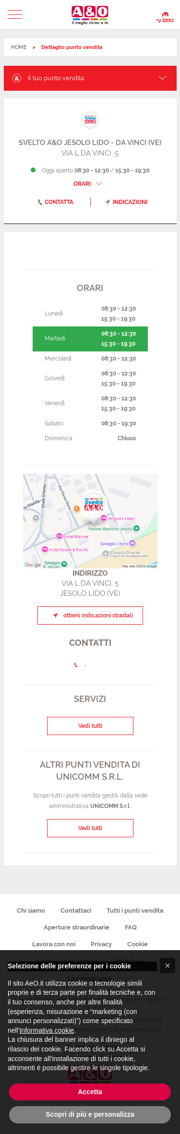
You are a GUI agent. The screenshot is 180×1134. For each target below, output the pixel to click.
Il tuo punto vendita (47, 78)
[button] (15, 14)
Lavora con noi (53, 944)
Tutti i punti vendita (135, 910)
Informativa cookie (46, 1030)
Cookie (137, 944)
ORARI (89, 184)
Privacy (101, 944)
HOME (19, 47)
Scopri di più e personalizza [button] (90, 1114)
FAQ (131, 927)
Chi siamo (31, 910)
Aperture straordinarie (76, 927)
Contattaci (75, 910)
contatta (54, 202)
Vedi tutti (90, 726)
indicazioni (126, 202)
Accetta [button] (90, 1092)
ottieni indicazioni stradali (91, 615)
